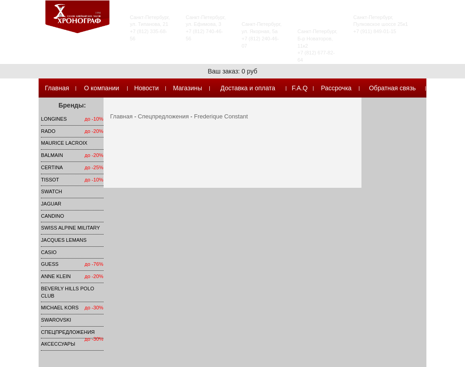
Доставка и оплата (247, 88)
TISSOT (50, 179)
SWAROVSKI (56, 320)
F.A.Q (299, 88)
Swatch (51, 191)
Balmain (52, 155)
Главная (57, 88)
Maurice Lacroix (64, 143)
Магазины (187, 88)
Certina (52, 167)
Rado (48, 131)
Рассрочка (336, 88)
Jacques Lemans (63, 240)
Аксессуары (58, 344)
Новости (146, 88)
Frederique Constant (221, 116)
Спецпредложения (67, 332)
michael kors (60, 307)
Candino (52, 216)
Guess (50, 264)
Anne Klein (55, 276)
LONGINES (54, 119)
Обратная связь (392, 88)
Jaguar (51, 203)
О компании (101, 88)
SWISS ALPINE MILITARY (70, 227)
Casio (48, 252)
